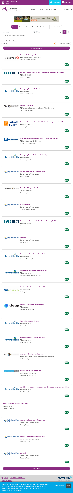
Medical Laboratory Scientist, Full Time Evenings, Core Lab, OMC (42, 122)
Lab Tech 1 (23, 453)
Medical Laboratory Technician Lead (32, 436)
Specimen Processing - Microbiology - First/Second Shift (39, 138)
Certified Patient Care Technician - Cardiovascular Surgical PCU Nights (44, 387)
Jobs (41, 10)
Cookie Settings (59, 485)
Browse (21, 27)
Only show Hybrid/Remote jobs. (15, 35)
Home (33, 10)
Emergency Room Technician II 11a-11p (33, 155)
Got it (68, 485)
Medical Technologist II (28, 55)
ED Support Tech (25, 204)
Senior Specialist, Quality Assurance (15, 403)
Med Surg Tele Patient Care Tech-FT (32, 287)
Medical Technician (26, 105)
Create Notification (64, 43)
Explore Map (30, 27)
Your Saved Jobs (56, 27)
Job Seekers (55, 2)
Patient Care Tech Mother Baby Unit (32, 254)
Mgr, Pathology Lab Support (29, 321)
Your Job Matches (42, 27)
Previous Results (36, 48)
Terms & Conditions (17, 477)
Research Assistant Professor (30, 370)
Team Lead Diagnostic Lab (29, 188)
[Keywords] (17, 32)
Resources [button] (65, 10)
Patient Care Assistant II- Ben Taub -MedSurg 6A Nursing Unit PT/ (42, 72)
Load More (36, 468)
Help (5, 477)
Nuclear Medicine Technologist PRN (32, 171)
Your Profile (52, 10)
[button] (69, 32)
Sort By (5, 43)
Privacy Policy (7, 480)
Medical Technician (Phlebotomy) (31, 354)
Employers (66, 2)
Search (14, 27)
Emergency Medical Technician (30, 89)
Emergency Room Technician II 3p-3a (32, 337)
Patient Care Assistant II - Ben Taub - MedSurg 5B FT (38, 221)
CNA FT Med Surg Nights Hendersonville (33, 270)
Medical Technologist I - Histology (32, 304)
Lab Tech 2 (23, 237)
